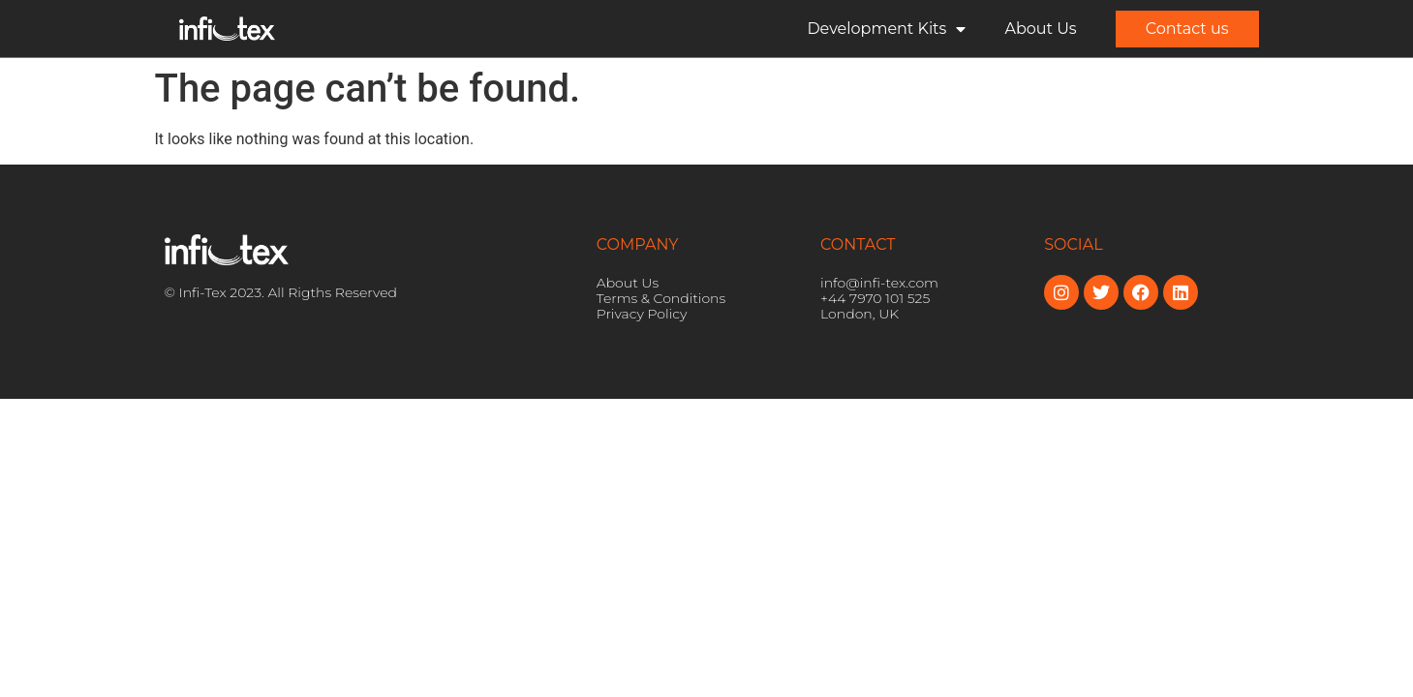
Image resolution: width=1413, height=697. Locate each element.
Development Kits (886, 29)
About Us (1040, 28)
